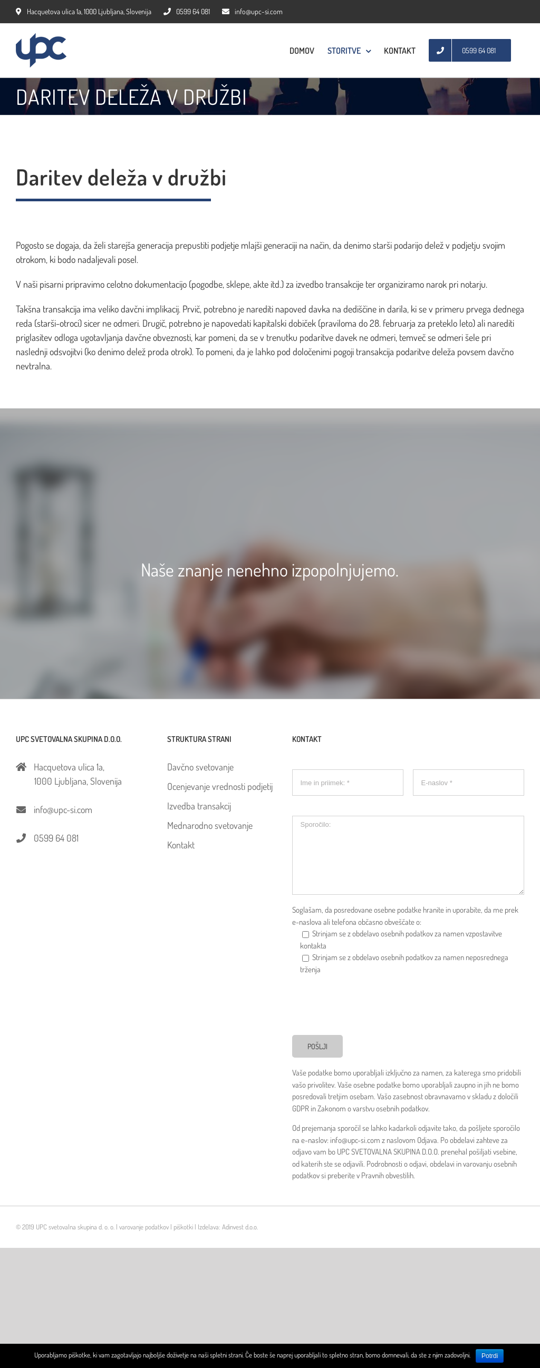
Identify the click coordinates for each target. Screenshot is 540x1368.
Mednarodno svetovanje (210, 825)
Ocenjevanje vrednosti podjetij (220, 786)
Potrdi (489, 1356)
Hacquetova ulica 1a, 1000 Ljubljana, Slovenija (83, 11)
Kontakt (181, 845)
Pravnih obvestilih (387, 1175)
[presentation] (372, 1003)
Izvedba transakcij (199, 806)
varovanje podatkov (144, 1227)
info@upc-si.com (252, 11)
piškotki (183, 1227)
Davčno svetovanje (200, 767)
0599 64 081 (186, 11)
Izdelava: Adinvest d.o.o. (228, 1227)
